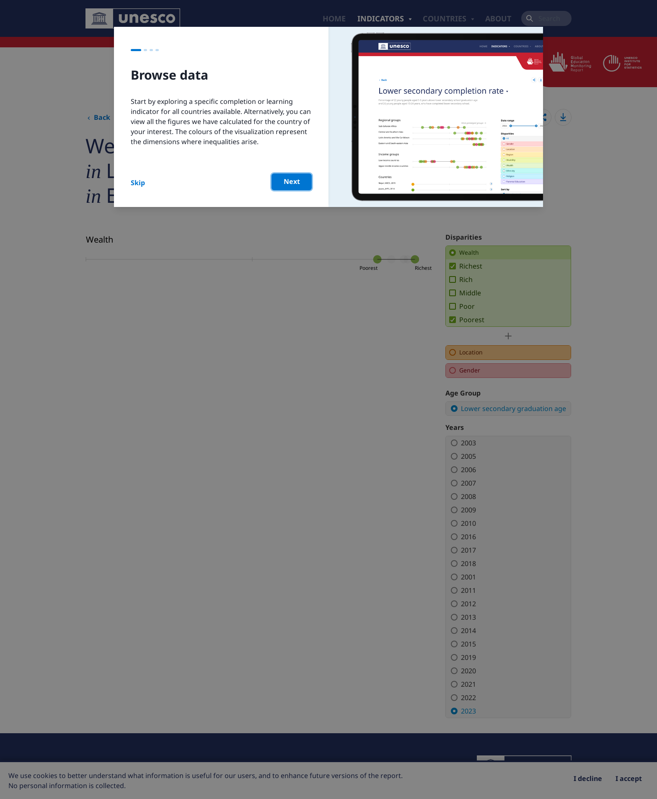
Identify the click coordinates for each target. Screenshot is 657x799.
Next (292, 181)
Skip (138, 182)
